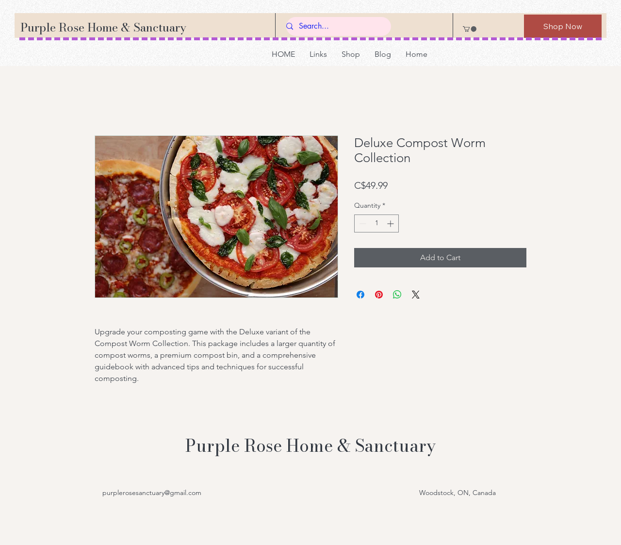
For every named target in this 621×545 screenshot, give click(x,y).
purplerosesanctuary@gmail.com (151, 492)
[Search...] (335, 26)
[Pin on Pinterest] (379, 294)
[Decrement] (362, 223)
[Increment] (391, 223)
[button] (469, 29)
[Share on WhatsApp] (397, 294)
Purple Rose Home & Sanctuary (103, 27)
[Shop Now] (563, 26)
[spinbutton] (376, 223)
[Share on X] (416, 294)
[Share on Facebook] (360, 294)
